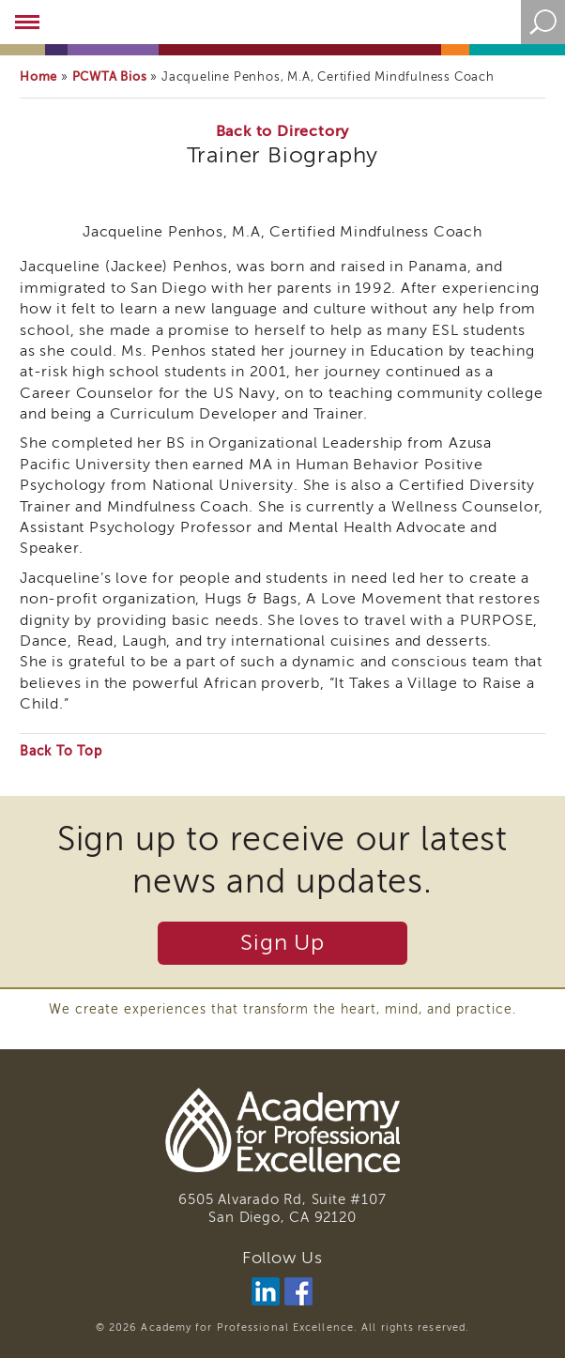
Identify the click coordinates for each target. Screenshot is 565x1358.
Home (38, 76)
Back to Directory (283, 131)
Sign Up (282, 942)
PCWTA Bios (109, 76)
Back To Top (61, 751)
